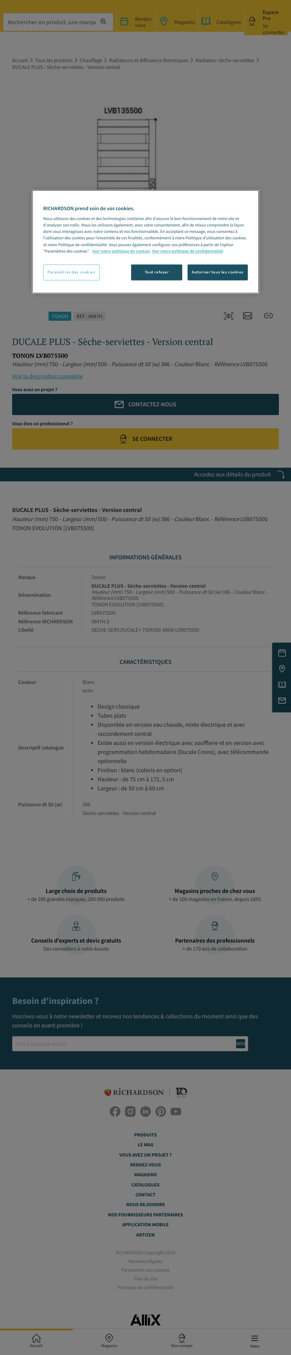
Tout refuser (157, 272)
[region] (145, 241)
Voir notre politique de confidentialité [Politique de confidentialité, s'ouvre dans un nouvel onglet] (187, 251)
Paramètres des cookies (71, 272)
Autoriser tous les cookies (218, 272)
